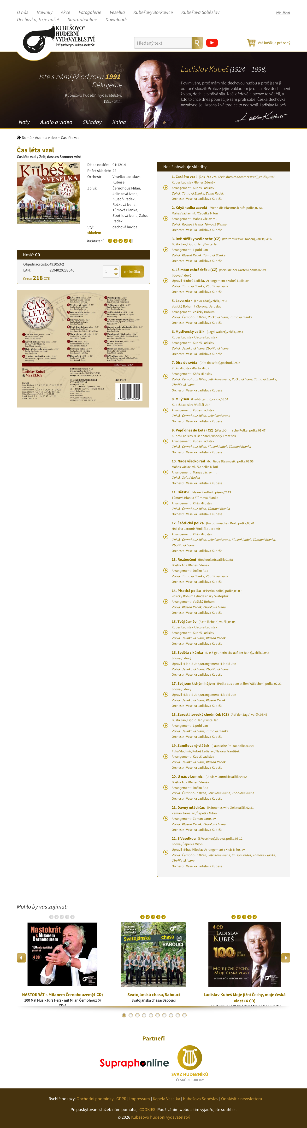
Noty (24, 122)
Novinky (45, 12)
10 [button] (184, 1015)
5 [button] (150, 1015)
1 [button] (124, 1015)
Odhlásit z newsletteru (241, 1098)
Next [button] (285, 958)
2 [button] (130, 1015)
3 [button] (137, 1015)
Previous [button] (21, 958)
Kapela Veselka (166, 1098)
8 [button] (171, 1015)
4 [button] (144, 1015)
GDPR (121, 1098)
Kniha (119, 122)
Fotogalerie (90, 12)
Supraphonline (82, 19)
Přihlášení (283, 13)
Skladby (92, 122)
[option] (62, 958)
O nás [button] (22, 12)
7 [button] (164, 1015)
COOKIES (147, 1109)
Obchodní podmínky (95, 1098)
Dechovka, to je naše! (38, 19)
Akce (65, 12)
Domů (27, 137)
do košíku (132, 271)
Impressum (139, 1098)
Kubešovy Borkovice (153, 12)
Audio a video (56, 122)
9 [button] (177, 1015)
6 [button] (157, 1015)
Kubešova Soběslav (200, 12)
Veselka (117, 12)
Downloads (117, 19)
